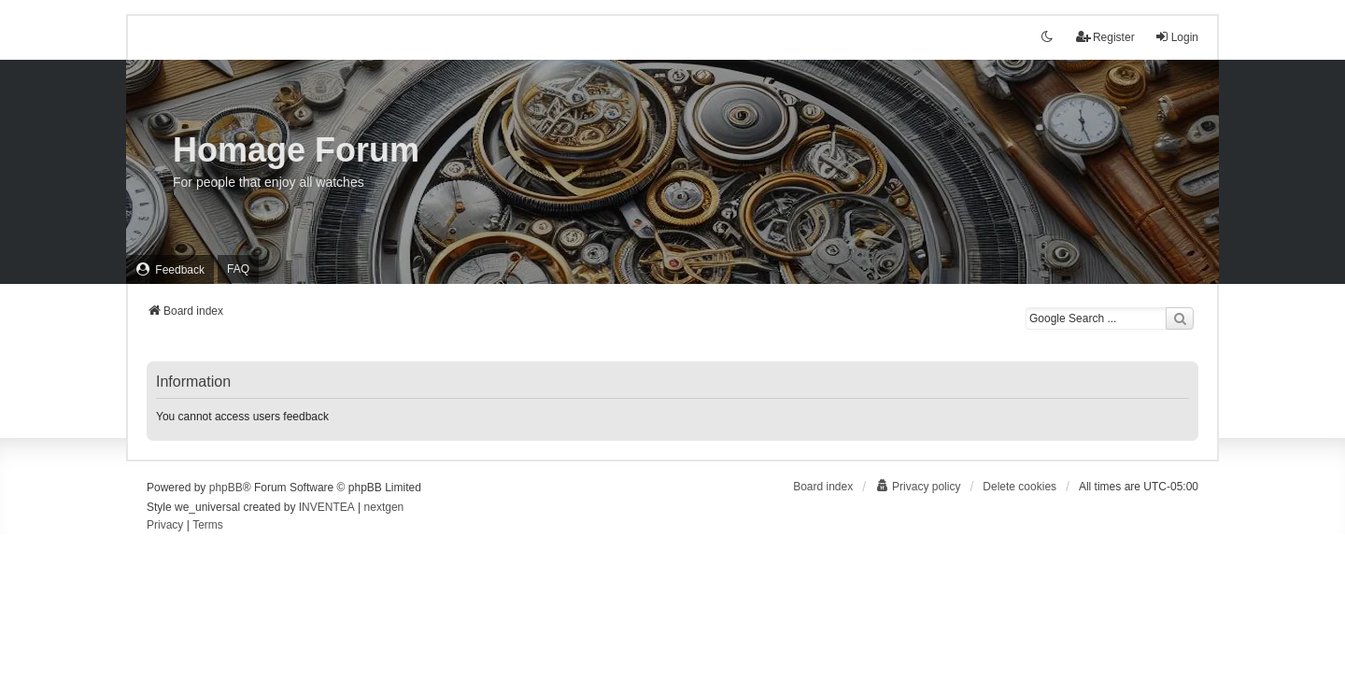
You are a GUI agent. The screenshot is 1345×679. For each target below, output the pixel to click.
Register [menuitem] (1105, 37)
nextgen (384, 507)
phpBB (226, 487)
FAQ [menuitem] (238, 269)
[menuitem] (170, 269)
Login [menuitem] (1176, 37)
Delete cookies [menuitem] (1019, 486)
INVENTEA (327, 507)
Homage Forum (296, 150)
